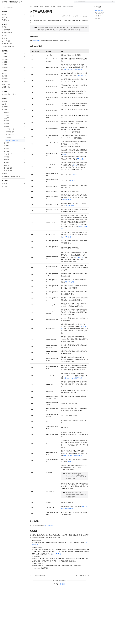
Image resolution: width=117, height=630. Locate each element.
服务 (54, 3)
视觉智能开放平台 (14, 8)
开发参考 (47, 12)
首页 (31, 12)
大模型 (19, 3)
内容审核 (59, 12)
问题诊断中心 (37, 46)
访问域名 (65, 160)
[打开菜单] (3, 3)
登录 (112, 3)
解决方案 (29, 3)
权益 (35, 3)
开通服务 (74, 180)
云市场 (45, 3)
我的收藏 (85, 22)
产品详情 (75, 22)
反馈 (62, 590)
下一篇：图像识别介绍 (81, 581)
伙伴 (50, 3)
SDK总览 (80, 165)
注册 (105, 3)
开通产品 (72, 186)
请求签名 (70, 467)
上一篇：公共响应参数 (37, 581)
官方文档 (4, 8)
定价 (40, 3)
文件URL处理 (82, 81)
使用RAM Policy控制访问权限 (72, 75)
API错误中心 (49, 531)
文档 (92, 3)
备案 (96, 3)
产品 (24, 3)
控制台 (100, 3)
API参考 (53, 12)
